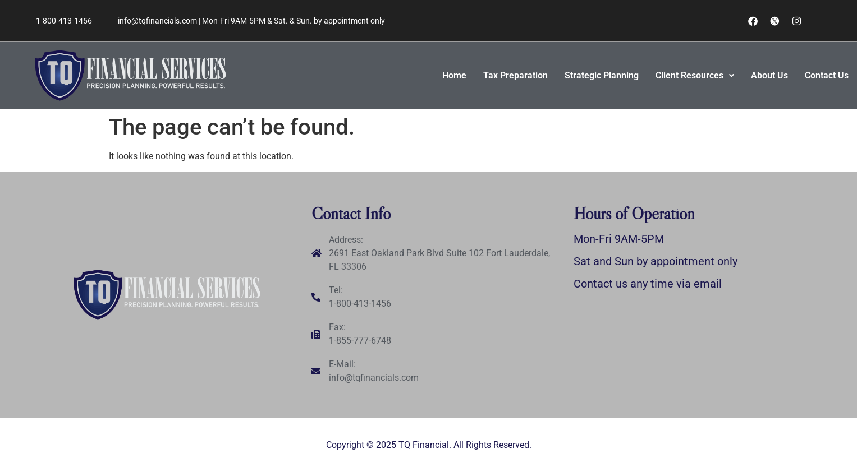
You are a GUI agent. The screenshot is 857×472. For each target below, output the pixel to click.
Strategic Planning (602, 75)
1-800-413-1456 (64, 20)
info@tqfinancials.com (157, 20)
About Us (769, 75)
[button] (695, 76)
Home (454, 75)
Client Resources (695, 75)
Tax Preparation (515, 75)
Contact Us (827, 75)
